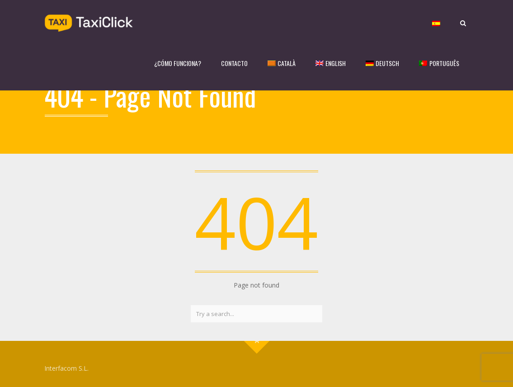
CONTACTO (234, 63)
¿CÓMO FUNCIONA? (177, 63)
